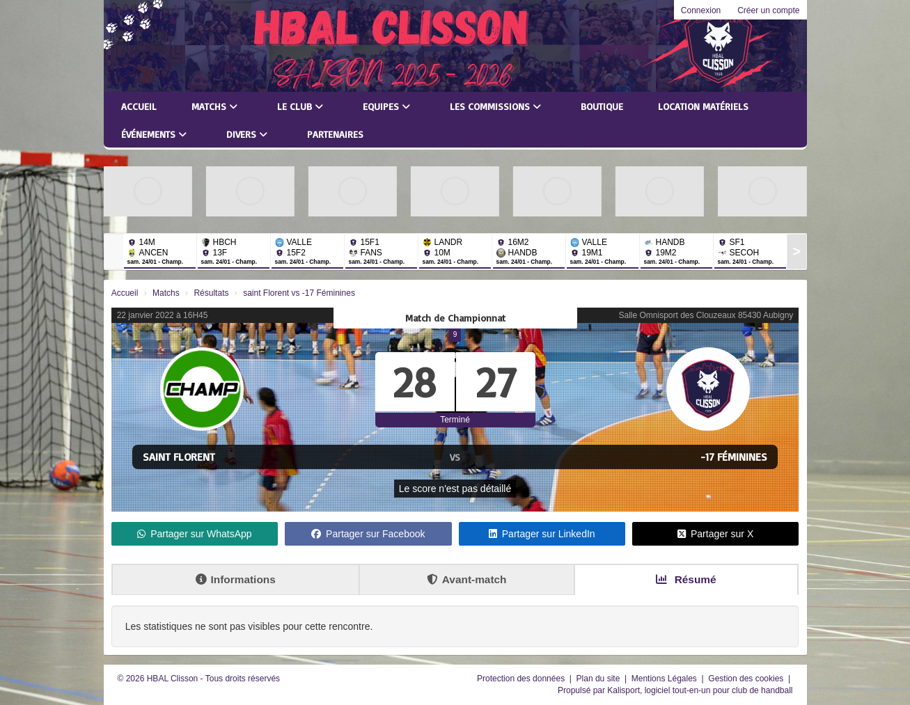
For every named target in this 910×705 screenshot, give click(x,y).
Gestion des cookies (746, 678)
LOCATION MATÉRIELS (703, 106)
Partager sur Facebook (368, 533)
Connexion (701, 10)
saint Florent (179, 457)
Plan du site (599, 678)
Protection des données (522, 678)
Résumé (686, 579)
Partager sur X (715, 533)
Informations (236, 579)
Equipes (386, 106)
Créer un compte (768, 10)
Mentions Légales (665, 678)
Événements (154, 134)
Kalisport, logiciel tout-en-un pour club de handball (699, 690)
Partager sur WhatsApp (194, 533)
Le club (300, 106)
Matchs (214, 106)
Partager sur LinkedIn (542, 533)
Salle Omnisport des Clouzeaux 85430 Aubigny (705, 315)
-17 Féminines (733, 457)
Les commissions (495, 106)
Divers (246, 134)
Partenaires (335, 134)
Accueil (139, 106)
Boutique (602, 106)
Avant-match (467, 579)
